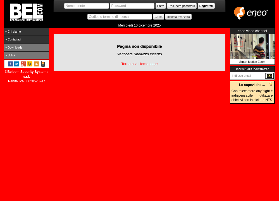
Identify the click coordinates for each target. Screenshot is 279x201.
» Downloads (14, 47)
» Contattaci (13, 39)
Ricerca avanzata (178, 16)
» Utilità (10, 55)
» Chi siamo (13, 31)
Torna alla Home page (139, 64)
